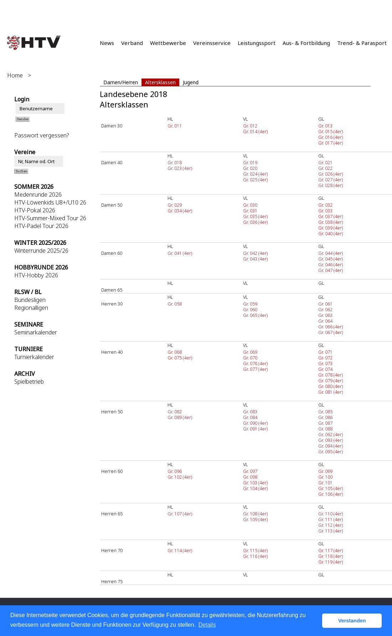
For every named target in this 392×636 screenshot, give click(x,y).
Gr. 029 (174, 205)
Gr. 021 (325, 162)
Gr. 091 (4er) (255, 428)
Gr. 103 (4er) (255, 482)
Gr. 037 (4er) (330, 216)
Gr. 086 (325, 417)
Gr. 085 (325, 411)
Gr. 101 (325, 482)
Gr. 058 (174, 304)
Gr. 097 (250, 471)
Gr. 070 (250, 357)
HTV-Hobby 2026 (36, 275)
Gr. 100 (325, 477)
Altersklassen (160, 82)
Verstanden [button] (352, 621)
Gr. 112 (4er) (330, 525)
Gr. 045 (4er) (330, 259)
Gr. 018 (174, 162)
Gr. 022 (325, 168)
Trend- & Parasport (362, 42)
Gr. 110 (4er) (330, 513)
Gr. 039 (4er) (330, 227)
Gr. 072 (325, 357)
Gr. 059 (250, 304)
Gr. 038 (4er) (330, 222)
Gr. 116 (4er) (255, 556)
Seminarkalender (35, 332)
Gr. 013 (325, 125)
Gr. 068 (174, 352)
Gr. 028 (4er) (330, 185)
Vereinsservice (212, 42)
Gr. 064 (325, 321)
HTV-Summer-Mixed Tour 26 (50, 218)
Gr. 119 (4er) (330, 562)
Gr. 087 (325, 423)
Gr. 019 (250, 162)
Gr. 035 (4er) (255, 216)
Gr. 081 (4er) (330, 392)
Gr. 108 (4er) (255, 513)
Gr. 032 (325, 205)
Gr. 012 (250, 125)
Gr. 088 (325, 428)
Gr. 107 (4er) (179, 513)
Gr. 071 (325, 352)
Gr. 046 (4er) (330, 264)
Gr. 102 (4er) (179, 477)
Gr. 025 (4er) (255, 179)
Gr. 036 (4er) (255, 222)
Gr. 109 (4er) (255, 519)
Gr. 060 (250, 309)
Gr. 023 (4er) (179, 168)
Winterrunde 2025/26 (41, 250)
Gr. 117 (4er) (330, 550)
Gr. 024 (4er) (255, 174)
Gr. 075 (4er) (179, 357)
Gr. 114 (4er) (179, 550)
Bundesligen (30, 300)
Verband (132, 42)
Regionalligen (31, 308)
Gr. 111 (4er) (330, 519)
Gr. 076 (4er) (255, 363)
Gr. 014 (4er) (255, 131)
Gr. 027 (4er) (330, 179)
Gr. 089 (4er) (179, 417)
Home (15, 75)
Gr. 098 (250, 477)
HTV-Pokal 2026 (34, 210)
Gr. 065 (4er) (255, 315)
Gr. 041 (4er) (179, 253)
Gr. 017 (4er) (330, 143)
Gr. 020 (250, 168)
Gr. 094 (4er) (330, 446)
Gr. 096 (174, 471)
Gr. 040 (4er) (330, 233)
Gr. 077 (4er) (255, 369)
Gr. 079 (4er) (330, 380)
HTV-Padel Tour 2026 (41, 226)
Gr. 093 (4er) (330, 440)
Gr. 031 (250, 210)
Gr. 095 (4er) (330, 451)
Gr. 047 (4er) (330, 270)
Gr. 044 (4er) (330, 253)
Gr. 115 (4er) (255, 550)
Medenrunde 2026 (38, 194)
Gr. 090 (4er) (255, 423)
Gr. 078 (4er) (330, 375)
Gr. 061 (325, 304)
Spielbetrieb (29, 381)
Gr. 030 (250, 205)
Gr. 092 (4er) (330, 434)
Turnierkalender (34, 357)
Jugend (190, 82)
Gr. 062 (325, 309)
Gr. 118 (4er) (330, 556)
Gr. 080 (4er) (330, 386)
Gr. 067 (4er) (330, 332)
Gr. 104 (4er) (255, 488)
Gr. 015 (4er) (330, 131)
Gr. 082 (174, 411)
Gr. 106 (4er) (330, 494)
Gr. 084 (250, 417)
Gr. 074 (325, 369)
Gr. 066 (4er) (330, 326)
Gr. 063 (325, 315)
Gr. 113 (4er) (330, 531)
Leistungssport (256, 42)
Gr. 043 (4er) (255, 259)
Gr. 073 (325, 363)
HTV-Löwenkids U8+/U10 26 (50, 202)
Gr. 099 (325, 471)
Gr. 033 (325, 210)
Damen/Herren (120, 82)
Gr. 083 (250, 411)
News (107, 42)
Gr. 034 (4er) (179, 210)
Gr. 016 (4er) (330, 137)
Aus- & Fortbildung (306, 42)
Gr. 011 (174, 125)
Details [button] (207, 625)
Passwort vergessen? (41, 135)
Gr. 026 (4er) (330, 174)
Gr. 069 (250, 352)
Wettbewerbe (168, 42)
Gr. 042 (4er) (255, 253)
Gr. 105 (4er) (330, 488)
